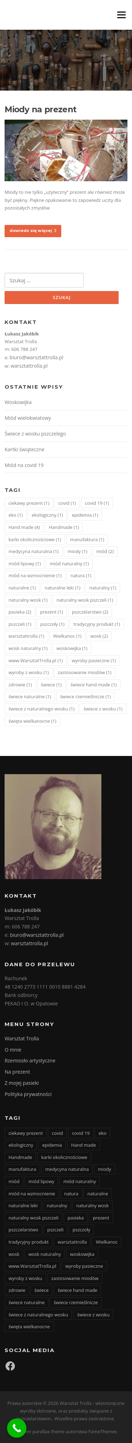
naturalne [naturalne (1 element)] (22, 588)
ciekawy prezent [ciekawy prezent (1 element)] (28, 503)
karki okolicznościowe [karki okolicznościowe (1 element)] (34, 539)
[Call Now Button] (16, 1428)
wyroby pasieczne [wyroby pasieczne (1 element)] (94, 660)
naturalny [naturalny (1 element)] (103, 588)
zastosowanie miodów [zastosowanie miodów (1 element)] (85, 672)
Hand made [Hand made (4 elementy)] (24, 527)
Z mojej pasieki (22, 1083)
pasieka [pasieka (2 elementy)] (19, 612)
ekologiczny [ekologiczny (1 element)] (47, 515)
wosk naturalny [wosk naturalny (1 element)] (28, 648)
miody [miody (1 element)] (77, 551)
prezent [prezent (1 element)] (51, 612)
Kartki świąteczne (24, 449)
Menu (121, 15)
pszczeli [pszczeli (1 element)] (19, 624)
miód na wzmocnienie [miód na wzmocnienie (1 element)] (35, 575)
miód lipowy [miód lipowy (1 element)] (24, 563)
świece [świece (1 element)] (51, 684)
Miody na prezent (40, 109)
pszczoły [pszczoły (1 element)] (52, 624)
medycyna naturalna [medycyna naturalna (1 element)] (33, 551)
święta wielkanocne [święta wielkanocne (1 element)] (32, 721)
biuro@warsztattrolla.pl (36, 357)
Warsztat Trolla (22, 1038)
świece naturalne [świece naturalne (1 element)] (29, 696)
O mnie (13, 1049)
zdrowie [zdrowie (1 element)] (20, 684)
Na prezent (17, 1071)
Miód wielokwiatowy (28, 418)
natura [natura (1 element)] (80, 575)
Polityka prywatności (28, 1094)
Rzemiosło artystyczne (30, 1060)
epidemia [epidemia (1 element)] (85, 515)
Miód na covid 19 (24, 465)
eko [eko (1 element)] (15, 515)
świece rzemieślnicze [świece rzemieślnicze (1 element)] (85, 696)
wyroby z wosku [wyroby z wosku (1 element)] (28, 672)
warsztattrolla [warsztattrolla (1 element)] (26, 636)
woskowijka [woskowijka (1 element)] (71, 648)
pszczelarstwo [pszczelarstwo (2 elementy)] (90, 612)
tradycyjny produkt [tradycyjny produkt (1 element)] (97, 624)
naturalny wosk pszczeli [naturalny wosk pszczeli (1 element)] (84, 600)
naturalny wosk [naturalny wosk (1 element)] (28, 600)
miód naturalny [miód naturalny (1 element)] (69, 563)
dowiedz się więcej (33, 230)
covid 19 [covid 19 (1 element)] (97, 503)
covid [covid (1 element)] (67, 503)
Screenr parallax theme (40, 1431)
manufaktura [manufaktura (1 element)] (87, 539)
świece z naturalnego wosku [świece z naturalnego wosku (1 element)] (41, 709)
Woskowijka (18, 402)
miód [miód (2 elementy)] (105, 551)
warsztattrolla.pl (29, 365)
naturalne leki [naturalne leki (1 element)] (62, 588)
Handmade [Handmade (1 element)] (64, 527)
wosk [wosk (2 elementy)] (99, 636)
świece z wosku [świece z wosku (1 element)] (102, 709)
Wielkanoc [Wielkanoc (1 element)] (67, 636)
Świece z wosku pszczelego (35, 433)
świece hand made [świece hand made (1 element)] (93, 684)
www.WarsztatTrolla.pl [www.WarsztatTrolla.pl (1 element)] (35, 660)
